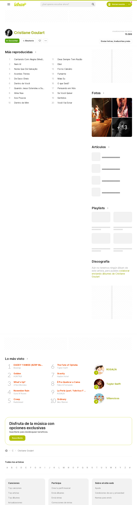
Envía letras (57, 498)
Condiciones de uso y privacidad (109, 493)
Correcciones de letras (62, 502)
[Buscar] (93, 4)
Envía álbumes (58, 493)
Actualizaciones (15, 502)
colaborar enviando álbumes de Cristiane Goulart (110, 273)
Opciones (46, 41)
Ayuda (98, 488)
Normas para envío (103, 498)
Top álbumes (14, 498)
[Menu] (8, 4)
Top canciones (14, 488)
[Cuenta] (129, 4)
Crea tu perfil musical (61, 488)
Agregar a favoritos (40, 41)
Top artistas (13, 493)
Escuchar (13, 41)
